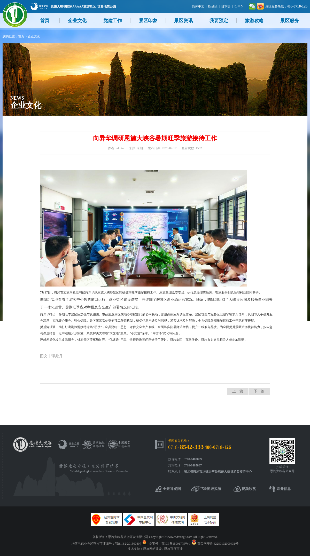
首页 (44, 20)
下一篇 (259, 391)
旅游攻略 (254, 20)
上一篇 (237, 391)
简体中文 (198, 6)
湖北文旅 (39, 6)
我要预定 (219, 20)
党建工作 (112, 20)
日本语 (225, 6)
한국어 (239, 6)
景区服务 (289, 20)
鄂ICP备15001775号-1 (176, 543)
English (213, 6)
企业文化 (77, 20)
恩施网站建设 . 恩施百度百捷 (163, 549)
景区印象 (148, 20)
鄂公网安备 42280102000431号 (217, 543)
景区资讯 (183, 20)
